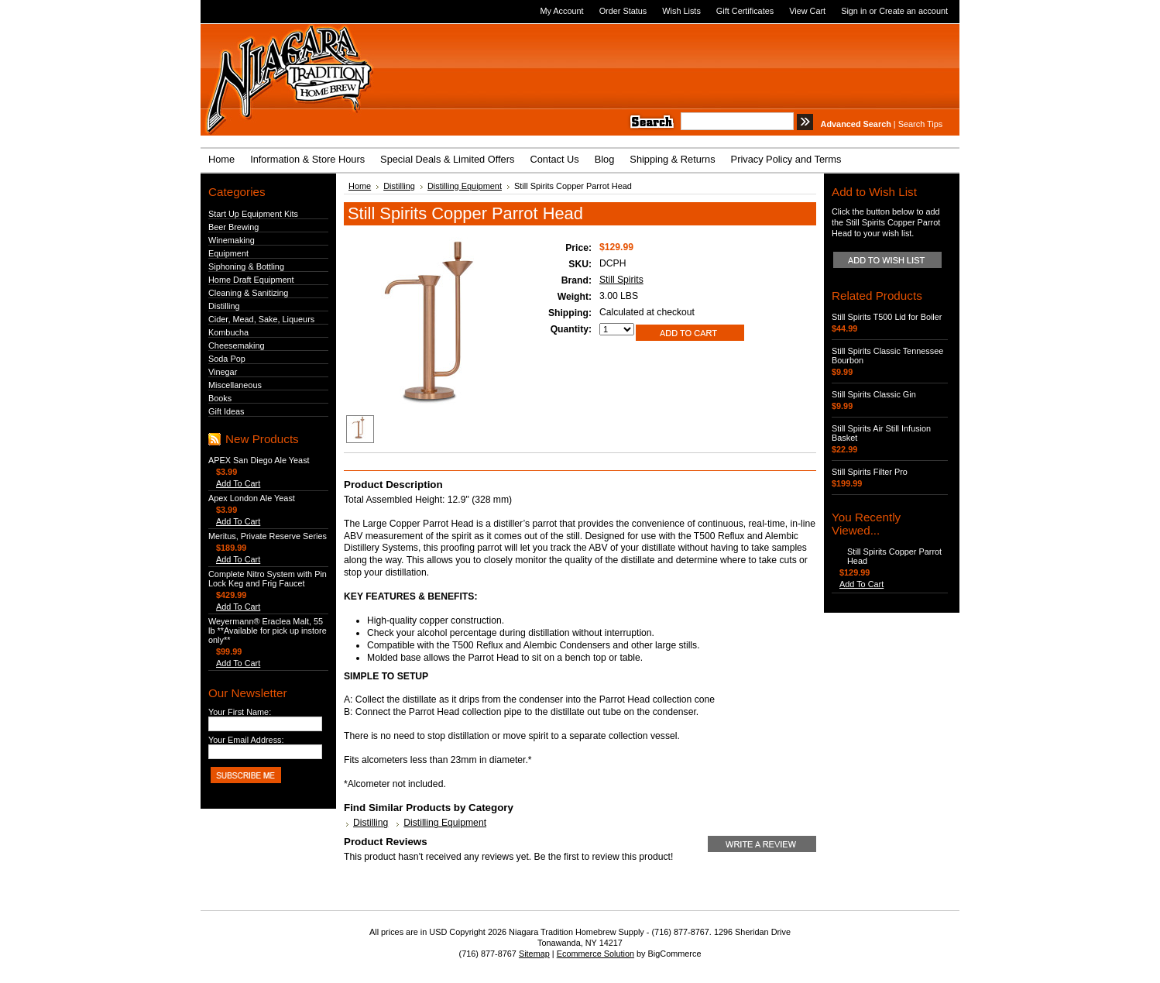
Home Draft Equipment (251, 279)
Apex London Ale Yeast (251, 498)
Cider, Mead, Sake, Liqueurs (261, 319)
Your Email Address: (246, 739)
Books (220, 398)
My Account (561, 10)
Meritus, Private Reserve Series (267, 536)
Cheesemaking (236, 345)
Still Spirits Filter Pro (870, 471)
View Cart (807, 10)
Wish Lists (681, 10)
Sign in (854, 10)
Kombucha (228, 332)
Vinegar (222, 371)
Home (359, 186)
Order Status (623, 10)
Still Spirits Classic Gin (874, 394)
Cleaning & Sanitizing (248, 292)
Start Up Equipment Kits (253, 213)
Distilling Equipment (464, 186)
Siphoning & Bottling (246, 266)
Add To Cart (238, 483)
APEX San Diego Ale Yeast (259, 460)
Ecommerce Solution (595, 953)
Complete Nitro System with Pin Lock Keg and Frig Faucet (267, 578)
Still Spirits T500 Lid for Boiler (887, 316)
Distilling (224, 306)
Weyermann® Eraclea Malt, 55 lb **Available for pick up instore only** (267, 630)
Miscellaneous (235, 385)
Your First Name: (239, 712)
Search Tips (920, 124)
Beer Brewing (233, 227)
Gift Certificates (745, 10)
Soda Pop (226, 358)
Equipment (228, 253)
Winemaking (231, 240)
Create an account (913, 10)
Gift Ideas (226, 411)
